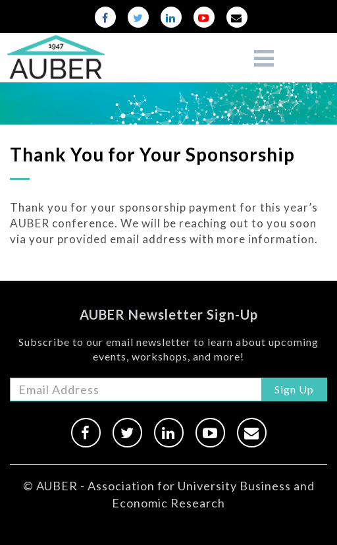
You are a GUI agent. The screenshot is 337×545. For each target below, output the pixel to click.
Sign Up (294, 389)
